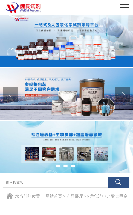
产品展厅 (74, 196)
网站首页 (53, 196)
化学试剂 (95, 196)
